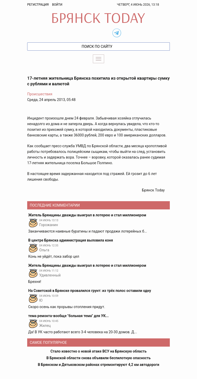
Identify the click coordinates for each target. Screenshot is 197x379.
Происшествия (39, 94)
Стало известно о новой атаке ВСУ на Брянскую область (99, 351)
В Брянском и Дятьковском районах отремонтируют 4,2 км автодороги (98, 365)
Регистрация (38, 4)
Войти (57, 4)
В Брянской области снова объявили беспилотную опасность (98, 358)
